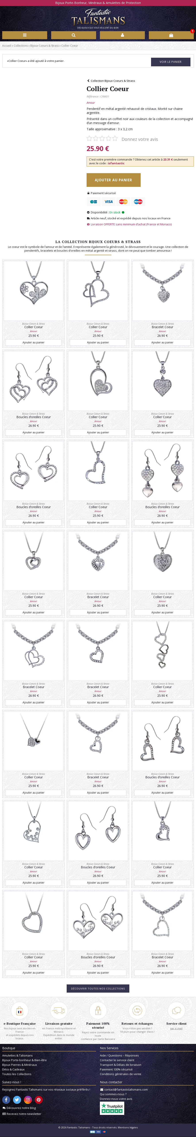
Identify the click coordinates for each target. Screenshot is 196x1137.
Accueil (6, 46)
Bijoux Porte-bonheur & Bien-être (24, 1060)
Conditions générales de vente (120, 1074)
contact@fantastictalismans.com (126, 1090)
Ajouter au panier (117, 179)
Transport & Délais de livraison (120, 1065)
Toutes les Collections (16, 1074)
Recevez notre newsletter (24, 1114)
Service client (176, 1023)
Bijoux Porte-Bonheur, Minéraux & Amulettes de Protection (98, 3)
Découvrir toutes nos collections (98, 988)
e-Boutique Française (20, 1023)
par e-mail (176, 1027)
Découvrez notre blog (21, 1108)
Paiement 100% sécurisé (98, 1025)
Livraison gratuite (58, 1023)
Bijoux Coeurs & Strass (44, 46)
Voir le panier (166, 61)
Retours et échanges (137, 1023)
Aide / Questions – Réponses (119, 1056)
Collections (21, 46)
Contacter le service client (117, 1060)
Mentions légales (128, 1127)
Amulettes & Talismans (17, 1056)
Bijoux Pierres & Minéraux (19, 1065)
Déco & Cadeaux (13, 1070)
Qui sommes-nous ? (113, 1095)
